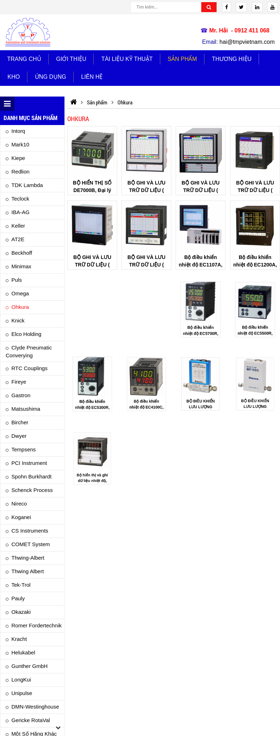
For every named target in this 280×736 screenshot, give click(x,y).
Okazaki (21, 612)
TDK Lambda (27, 185)
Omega (20, 293)
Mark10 (20, 144)
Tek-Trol (21, 585)
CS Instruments (29, 531)
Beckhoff (21, 253)
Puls (16, 280)
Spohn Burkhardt (31, 476)
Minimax (21, 266)
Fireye (18, 382)
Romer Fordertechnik (36, 625)
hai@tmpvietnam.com (247, 42)
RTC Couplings (29, 368)
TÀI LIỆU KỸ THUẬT (126, 59)
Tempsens (23, 449)
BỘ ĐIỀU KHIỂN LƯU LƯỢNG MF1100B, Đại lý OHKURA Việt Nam (255, 399)
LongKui (21, 680)
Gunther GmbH (29, 666)
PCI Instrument (29, 463)
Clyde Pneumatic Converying (29, 351)
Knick (18, 320)
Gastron (20, 395)
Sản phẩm (182, 59)
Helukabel (23, 652)
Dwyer (19, 436)
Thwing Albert (27, 571)
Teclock (20, 199)
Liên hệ (92, 77)
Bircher (19, 422)
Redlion (20, 172)
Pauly (18, 598)
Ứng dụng (50, 77)
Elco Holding (26, 334)
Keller (18, 226)
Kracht (19, 639)
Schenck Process (32, 490)
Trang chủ (24, 59)
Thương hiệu (232, 59)
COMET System (30, 544)
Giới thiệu (71, 59)
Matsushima (25, 409)
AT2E (17, 239)
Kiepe (18, 158)
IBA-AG (20, 212)
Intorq (18, 131)
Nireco (19, 504)
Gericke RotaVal (30, 720)
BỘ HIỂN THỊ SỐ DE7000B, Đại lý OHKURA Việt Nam (92, 190)
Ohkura (20, 307)
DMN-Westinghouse (35, 707)
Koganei (21, 517)
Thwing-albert (28, 558)
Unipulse (21, 693)
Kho (13, 77)
